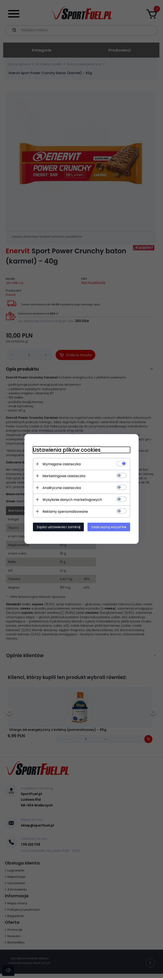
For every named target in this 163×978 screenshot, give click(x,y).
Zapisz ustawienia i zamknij (58, 527)
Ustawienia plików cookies (66, 450)
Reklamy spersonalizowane (65, 511)
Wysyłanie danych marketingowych (72, 499)
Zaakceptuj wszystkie (109, 527)
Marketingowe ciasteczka (63, 476)
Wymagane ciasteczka (61, 464)
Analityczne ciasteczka (61, 487)
